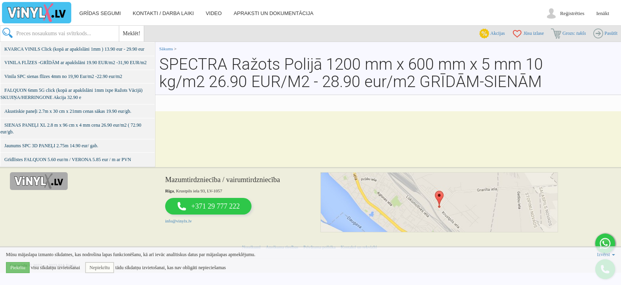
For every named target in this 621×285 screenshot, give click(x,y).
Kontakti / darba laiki (163, 13)
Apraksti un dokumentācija (274, 13)
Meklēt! (131, 33)
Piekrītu (17, 267)
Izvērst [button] (606, 254)
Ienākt (602, 13)
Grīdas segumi (100, 13)
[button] (605, 243)
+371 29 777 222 (215, 206)
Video (213, 13)
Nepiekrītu (100, 267)
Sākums (166, 48)
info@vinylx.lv (178, 220)
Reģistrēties (572, 13)
